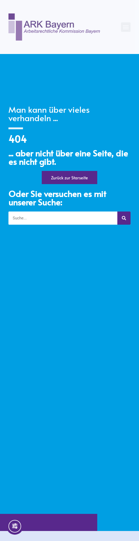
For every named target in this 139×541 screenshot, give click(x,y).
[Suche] (124, 218)
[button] (126, 27)
